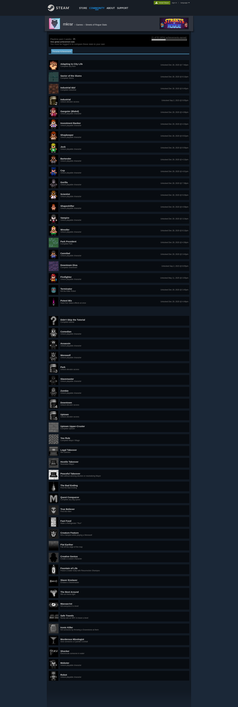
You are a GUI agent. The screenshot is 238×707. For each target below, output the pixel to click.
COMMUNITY (96, 8)
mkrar (68, 24)
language (184, 3)
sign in (174, 3)
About (111, 8)
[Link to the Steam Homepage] (61, 10)
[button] (119, 65)
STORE (83, 8)
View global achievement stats (62, 42)
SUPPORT (122, 8)
